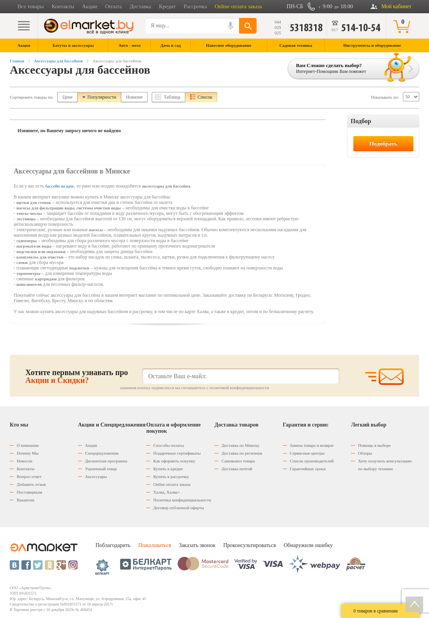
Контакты (62, 6)
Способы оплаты (168, 445)
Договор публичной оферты (178, 507)
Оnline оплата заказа (171, 484)
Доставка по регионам (242, 453)
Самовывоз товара (238, 461)
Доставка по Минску (240, 445)
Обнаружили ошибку (308, 545)
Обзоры (365, 453)
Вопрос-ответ (29, 476)
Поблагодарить (113, 545)
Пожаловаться (154, 545)
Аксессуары (96, 476)
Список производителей (311, 461)
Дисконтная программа (106, 461)
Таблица (172, 97)
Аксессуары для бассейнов (58, 60)
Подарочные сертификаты (177, 453)
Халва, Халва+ (166, 492)
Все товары (31, 6)
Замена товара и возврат (312, 445)
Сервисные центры (307, 453)
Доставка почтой (237, 468)
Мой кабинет (396, 6)
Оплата (113, 6)
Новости (24, 461)
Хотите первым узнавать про (76, 376)
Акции (89, 6)
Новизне (134, 97)
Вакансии (25, 500)
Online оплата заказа (238, 6)
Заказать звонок (197, 545)
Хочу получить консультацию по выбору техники (385, 465)
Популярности (101, 97)
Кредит (167, 6)
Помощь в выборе (374, 445)
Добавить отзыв (31, 484)
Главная (17, 60)
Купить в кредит (168, 468)
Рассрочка (195, 6)
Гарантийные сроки (308, 468)
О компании (28, 445)
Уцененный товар (101, 468)
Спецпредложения (102, 453)
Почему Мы (28, 453)
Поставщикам (29, 492)
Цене (67, 97)
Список (204, 97)
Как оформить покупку (174, 461)
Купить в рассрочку (171, 476)
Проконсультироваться (249, 545)
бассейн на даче (59, 186)
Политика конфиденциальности (182, 500)
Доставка (140, 6)
